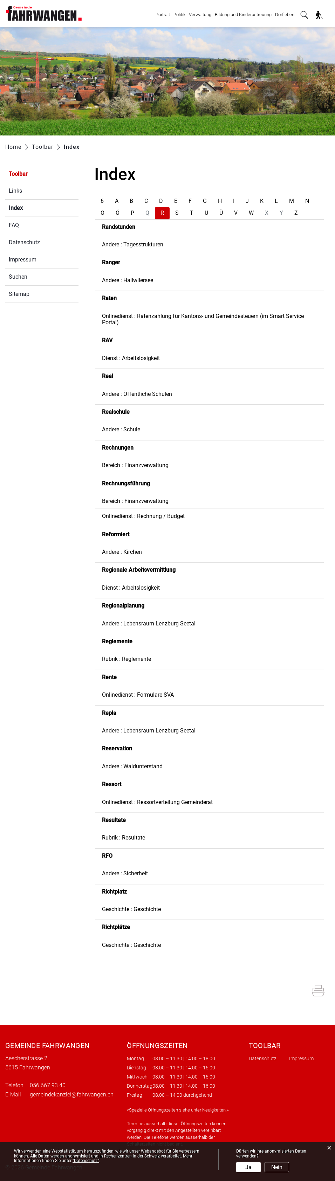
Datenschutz (24, 242)
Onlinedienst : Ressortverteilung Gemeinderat (157, 802)
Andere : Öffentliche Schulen (137, 394)
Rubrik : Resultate (123, 837)
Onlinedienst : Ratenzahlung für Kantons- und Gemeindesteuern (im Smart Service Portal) (203, 319)
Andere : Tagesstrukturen (132, 244)
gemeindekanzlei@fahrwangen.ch (72, 1094)
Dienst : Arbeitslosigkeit (131, 358)
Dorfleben (284, 14)
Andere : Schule (121, 429)
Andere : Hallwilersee (127, 280)
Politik (179, 14)
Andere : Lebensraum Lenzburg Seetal (149, 623)
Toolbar (18, 174)
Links (15, 190)
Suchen (18, 276)
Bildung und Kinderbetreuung (243, 14)
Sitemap (19, 294)
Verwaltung (200, 14)
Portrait (163, 14)
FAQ (14, 225)
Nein (276, 1167)
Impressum (22, 259)
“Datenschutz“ (86, 1160)
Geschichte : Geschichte (131, 909)
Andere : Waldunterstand (132, 766)
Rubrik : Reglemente (126, 659)
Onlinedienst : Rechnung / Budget (143, 516)
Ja (248, 1167)
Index (32, 207)
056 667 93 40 (48, 1085)
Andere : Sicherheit (125, 873)
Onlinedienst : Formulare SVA (138, 694)
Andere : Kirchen (122, 552)
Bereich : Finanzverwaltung (135, 465)
